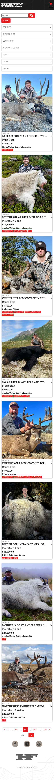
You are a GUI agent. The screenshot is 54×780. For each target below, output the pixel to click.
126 (45, 729)
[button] (27, 27)
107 (35, 729)
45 (16, 729)
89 (25, 729)
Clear (6, 20)
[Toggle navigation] (51, 6)
